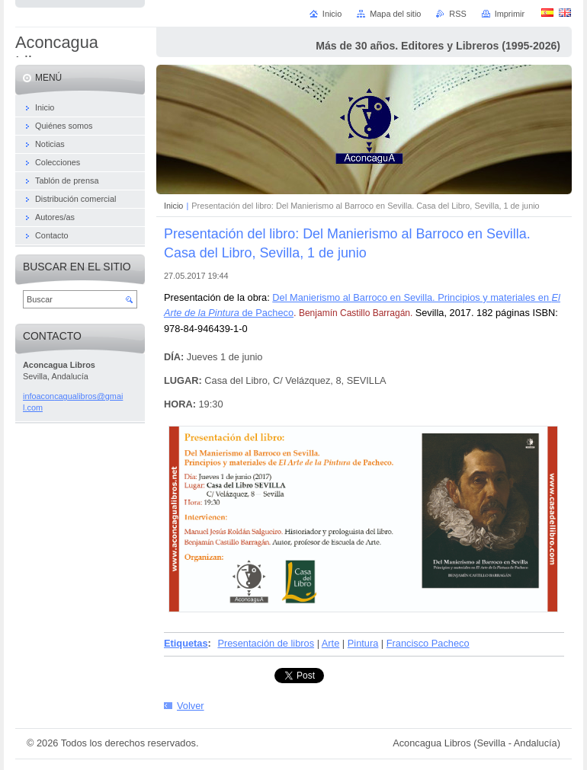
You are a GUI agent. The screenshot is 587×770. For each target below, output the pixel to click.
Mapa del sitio (395, 13)
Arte (330, 643)
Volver (190, 705)
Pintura (363, 643)
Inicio (173, 205)
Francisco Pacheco (428, 643)
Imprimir (509, 13)
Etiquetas (186, 643)
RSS (457, 13)
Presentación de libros (265, 643)
